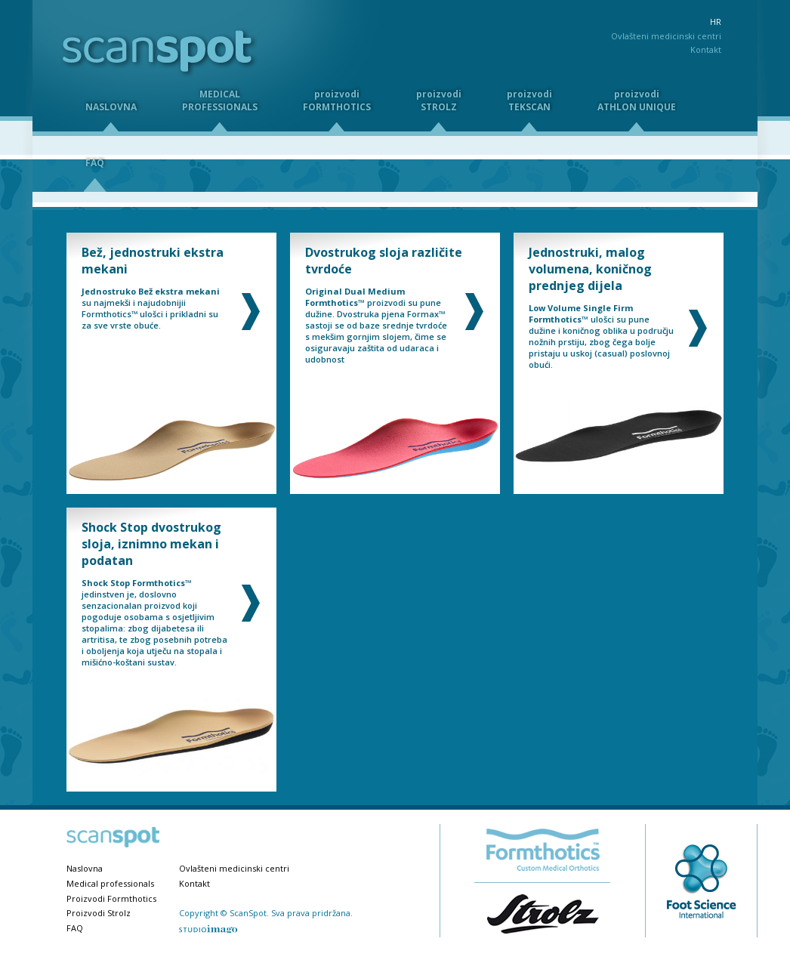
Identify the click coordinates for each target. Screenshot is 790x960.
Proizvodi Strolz (98, 912)
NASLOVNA (111, 106)
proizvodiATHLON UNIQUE (636, 100)
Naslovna (84, 868)
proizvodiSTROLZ (438, 100)
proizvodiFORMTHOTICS (337, 100)
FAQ (74, 928)
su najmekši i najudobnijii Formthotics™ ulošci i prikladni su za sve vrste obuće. (151, 308)
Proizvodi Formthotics (111, 898)
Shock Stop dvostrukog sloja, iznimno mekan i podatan (151, 544)
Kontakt (705, 49)
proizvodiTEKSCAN (529, 100)
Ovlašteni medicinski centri (666, 36)
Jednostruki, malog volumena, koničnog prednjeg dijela (590, 269)
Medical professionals (110, 883)
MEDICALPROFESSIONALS (220, 100)
